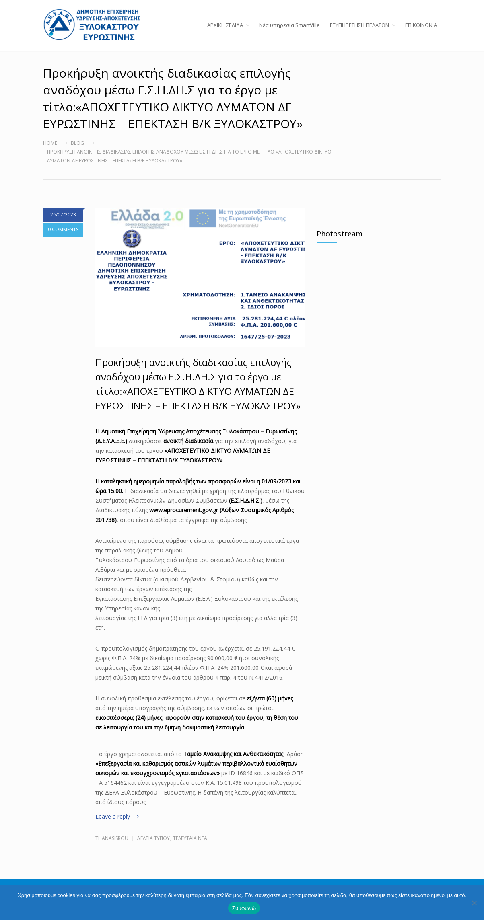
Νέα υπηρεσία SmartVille (289, 30)
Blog (77, 154)
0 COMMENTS (63, 241)
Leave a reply (112, 828)
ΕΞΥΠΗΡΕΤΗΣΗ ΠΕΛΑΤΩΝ (359, 30)
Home (50, 154)
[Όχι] (474, 903)
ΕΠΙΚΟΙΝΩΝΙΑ (421, 30)
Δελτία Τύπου (153, 849)
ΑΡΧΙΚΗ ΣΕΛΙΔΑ (225, 30)
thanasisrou (111, 849)
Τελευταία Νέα (190, 849)
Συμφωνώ (244, 908)
